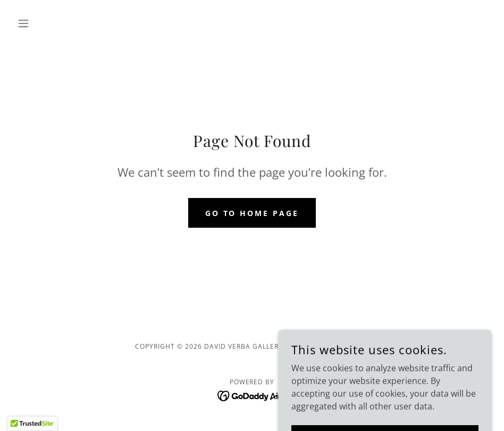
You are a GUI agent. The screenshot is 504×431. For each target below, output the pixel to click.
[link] (252, 395)
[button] (49, 23)
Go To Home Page (252, 213)
